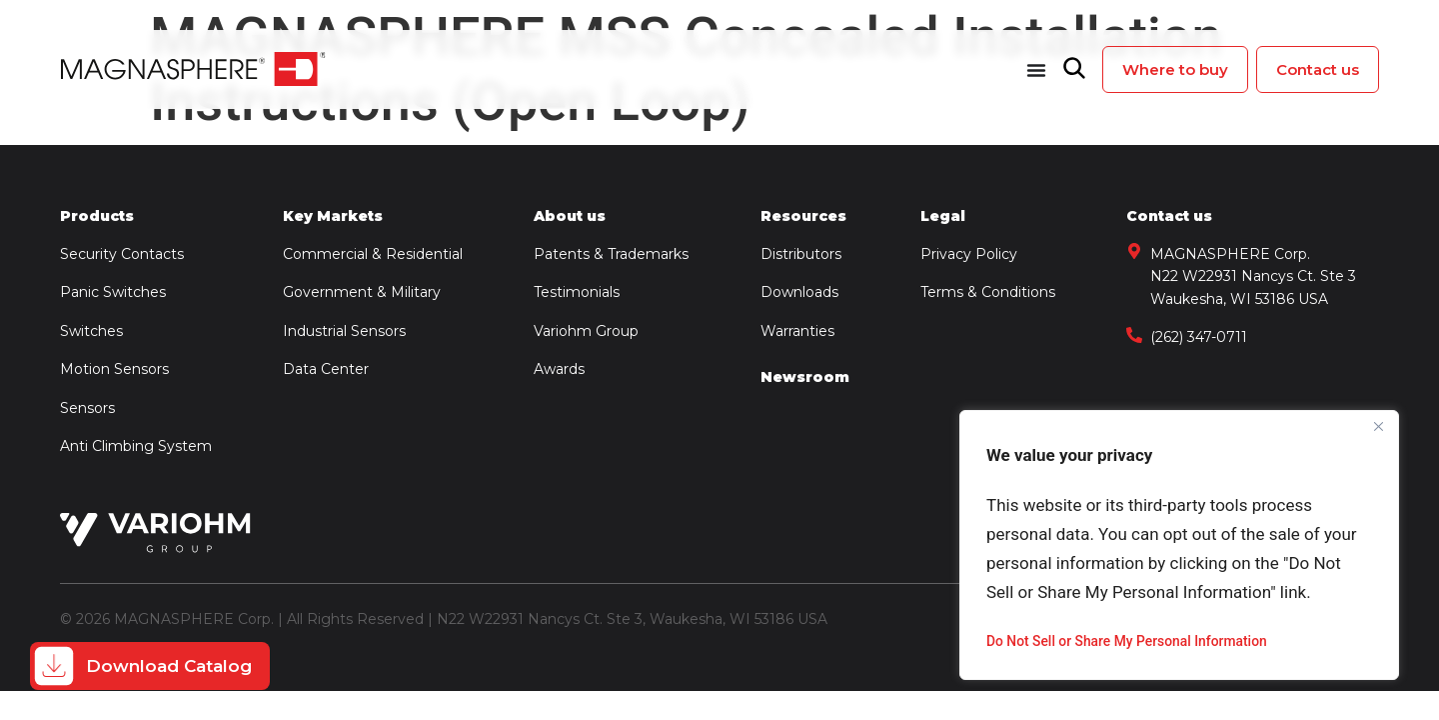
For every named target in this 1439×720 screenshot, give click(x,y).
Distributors (800, 254)
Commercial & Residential (373, 254)
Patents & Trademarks (611, 254)
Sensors (87, 408)
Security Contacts (124, 254)
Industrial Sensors (344, 331)
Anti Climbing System (136, 446)
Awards (559, 369)
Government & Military (362, 292)
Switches (91, 331)
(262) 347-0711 (1198, 337)
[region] (1179, 545)
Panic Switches (113, 292)
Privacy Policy (968, 254)
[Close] (1378, 427)
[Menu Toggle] (1036, 70)
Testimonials (577, 292)
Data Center (326, 369)
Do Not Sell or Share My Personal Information (1128, 641)
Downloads (799, 292)
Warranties (797, 331)
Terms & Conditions (987, 292)
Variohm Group (586, 331)
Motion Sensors (114, 369)
